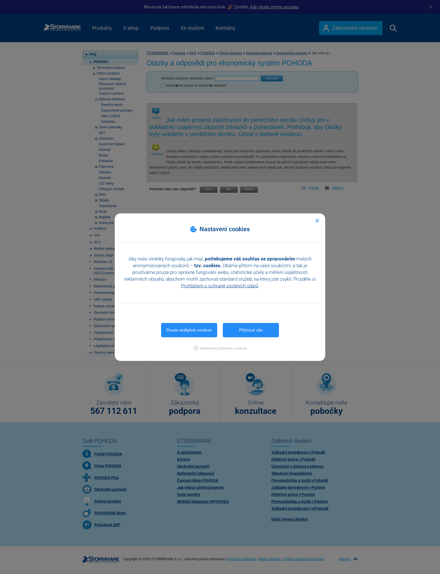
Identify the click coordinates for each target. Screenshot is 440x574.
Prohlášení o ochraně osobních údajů (219, 285)
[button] (220, 348)
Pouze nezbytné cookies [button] (189, 329)
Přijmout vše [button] (251, 329)
